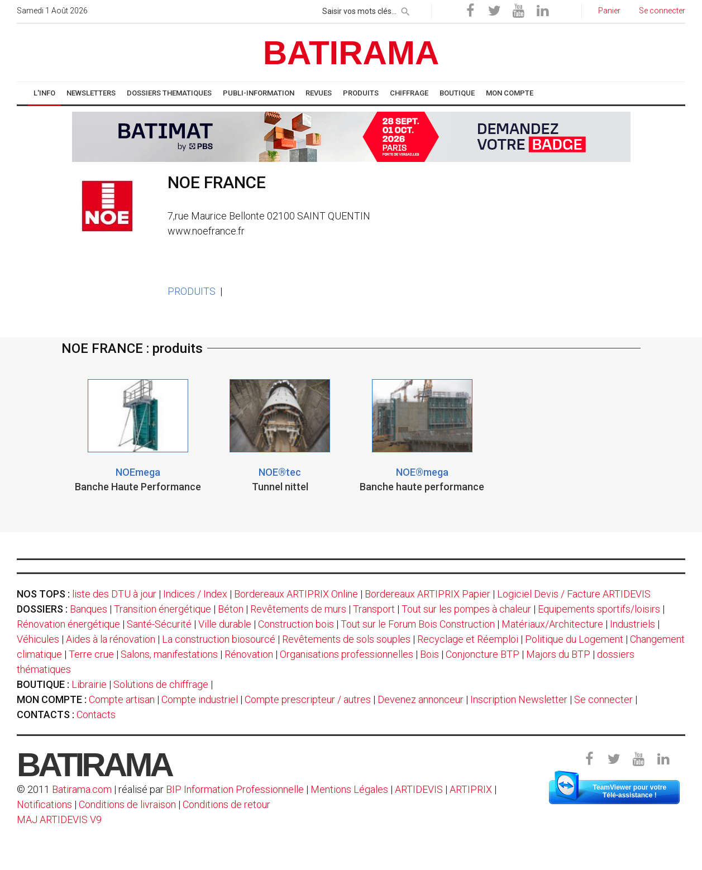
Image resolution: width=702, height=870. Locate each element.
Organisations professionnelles (346, 654)
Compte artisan (122, 699)
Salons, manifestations (169, 654)
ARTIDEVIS (419, 789)
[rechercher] (405, 9)
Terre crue (91, 654)
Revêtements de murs (298, 609)
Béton (230, 609)
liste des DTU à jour (114, 594)
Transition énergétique (162, 609)
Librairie (89, 684)
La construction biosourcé (218, 639)
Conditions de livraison (127, 804)
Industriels (632, 624)
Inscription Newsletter (518, 699)
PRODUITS (192, 291)
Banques (88, 609)
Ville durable (224, 624)
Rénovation (249, 654)
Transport (374, 609)
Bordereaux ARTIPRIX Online (296, 594)
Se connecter (603, 699)
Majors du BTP (558, 654)
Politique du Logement (574, 639)
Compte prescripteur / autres (308, 699)
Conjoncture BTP (482, 654)
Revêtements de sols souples (346, 639)
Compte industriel (199, 699)
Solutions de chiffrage (160, 684)
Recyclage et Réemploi (467, 639)
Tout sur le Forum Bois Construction (418, 624)
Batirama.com (82, 789)
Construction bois (296, 624)
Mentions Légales (349, 789)
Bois (429, 654)
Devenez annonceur (421, 699)
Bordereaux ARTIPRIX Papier (427, 594)
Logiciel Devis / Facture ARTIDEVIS (574, 594)
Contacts (96, 714)
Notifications (45, 804)
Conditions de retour (226, 804)
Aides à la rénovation (110, 639)
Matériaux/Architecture (552, 624)
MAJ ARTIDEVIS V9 (59, 819)
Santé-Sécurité (159, 624)
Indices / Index (195, 594)
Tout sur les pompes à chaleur (466, 609)
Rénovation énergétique (68, 624)
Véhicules (38, 639)
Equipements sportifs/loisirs (599, 609)
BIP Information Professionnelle (235, 789)
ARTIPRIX (471, 789)
